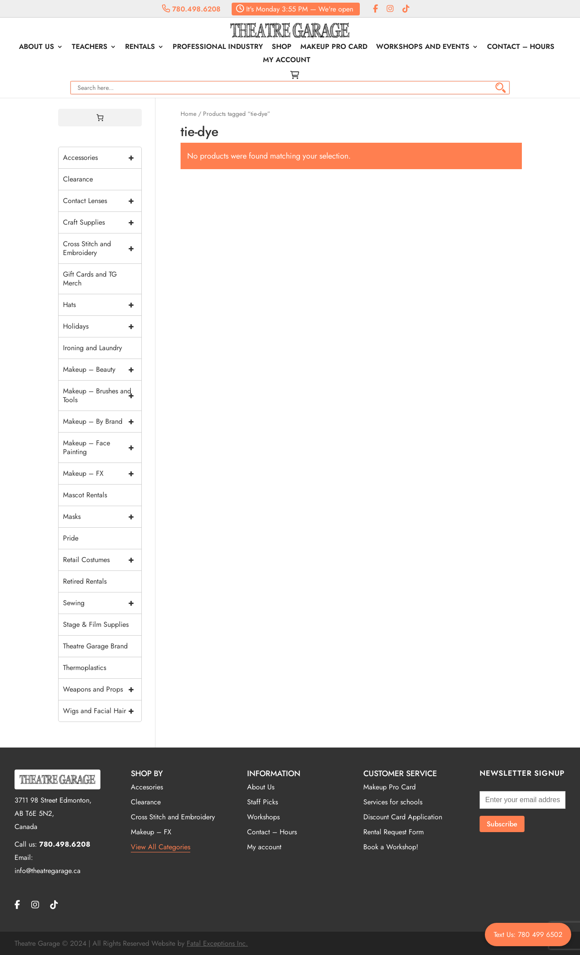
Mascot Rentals (85, 495)
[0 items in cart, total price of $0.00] (100, 117)
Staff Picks (262, 802)
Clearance (78, 179)
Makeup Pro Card (333, 48)
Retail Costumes (102, 559)
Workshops (263, 817)
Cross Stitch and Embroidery (102, 248)
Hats (102, 304)
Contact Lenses (102, 200)
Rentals (140, 48)
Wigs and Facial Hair (102, 711)
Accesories (147, 787)
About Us (36, 48)
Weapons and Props (102, 689)
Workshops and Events (422, 48)
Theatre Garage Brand (95, 646)
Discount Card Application (402, 817)
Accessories (102, 157)
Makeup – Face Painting (102, 448)
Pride (70, 538)
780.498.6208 (191, 9)
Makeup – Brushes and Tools (102, 396)
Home (188, 113)
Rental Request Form (393, 832)
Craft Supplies (102, 222)
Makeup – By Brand (102, 421)
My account (286, 61)
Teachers (89, 48)
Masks (102, 516)
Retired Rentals (85, 581)
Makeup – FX (102, 473)
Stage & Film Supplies (96, 624)
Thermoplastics (84, 668)
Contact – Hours (520, 48)
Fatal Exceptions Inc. (217, 943)
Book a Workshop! (390, 847)
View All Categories (160, 847)
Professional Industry (218, 48)
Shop (282, 48)
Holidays (102, 326)
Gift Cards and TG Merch (90, 278)
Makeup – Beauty (102, 369)
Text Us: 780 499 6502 (528, 934)
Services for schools (392, 802)
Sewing (102, 603)
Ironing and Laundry (92, 348)
